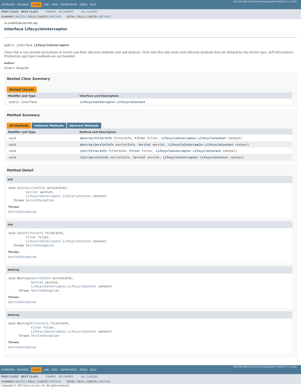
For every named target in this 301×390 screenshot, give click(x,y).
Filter (140, 138)
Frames (51, 11)
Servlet (144, 144)
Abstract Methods (84, 125)
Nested (20, 16)
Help (93, 4)
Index (84, 4)
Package (23, 4)
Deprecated (68, 4)
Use (46, 4)
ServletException (40, 200)
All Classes (89, 11)
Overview (8, 4)
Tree (54, 4)
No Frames (66, 11)
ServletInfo (104, 144)
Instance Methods (49, 125)
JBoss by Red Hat (34, 385)
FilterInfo (103, 138)
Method (55, 16)
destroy (86, 138)
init (83, 151)
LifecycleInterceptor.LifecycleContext (112, 102)
